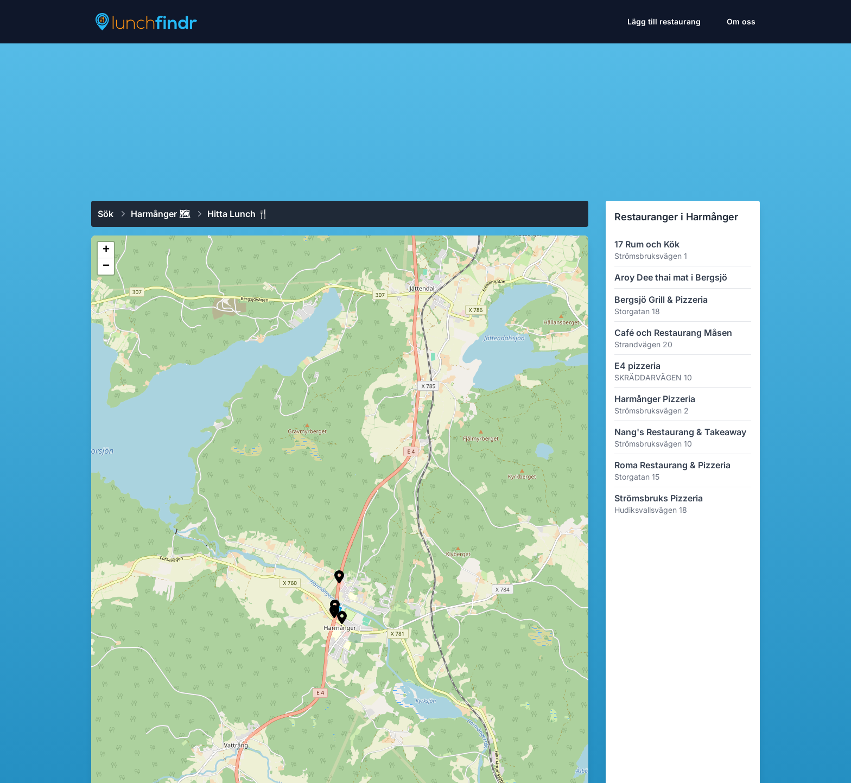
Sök (105, 213)
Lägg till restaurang (664, 21)
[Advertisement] (425, 118)
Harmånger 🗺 (160, 213)
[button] (339, 576)
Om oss (741, 21)
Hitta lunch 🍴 (238, 213)
